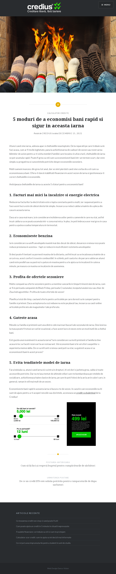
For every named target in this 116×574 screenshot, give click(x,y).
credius (47, 133)
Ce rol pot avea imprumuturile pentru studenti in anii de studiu (43, 543)
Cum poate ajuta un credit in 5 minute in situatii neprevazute (42, 526)
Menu (107, 5)
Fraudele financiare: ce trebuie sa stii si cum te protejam (40, 532)
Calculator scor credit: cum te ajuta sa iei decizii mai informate (43, 537)
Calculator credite (58, 113)
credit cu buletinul (85, 392)
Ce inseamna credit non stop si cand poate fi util (37, 521)
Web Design (52, 568)
